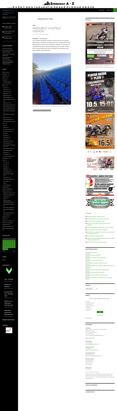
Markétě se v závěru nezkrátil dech (94, 260)
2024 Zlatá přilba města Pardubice (42, 110)
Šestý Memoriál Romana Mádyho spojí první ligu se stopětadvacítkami (8, 62)
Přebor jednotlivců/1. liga (8, 121)
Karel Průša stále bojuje (91, 252)
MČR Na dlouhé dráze (8, 106)
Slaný (88, 310)
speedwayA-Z (5, 224)
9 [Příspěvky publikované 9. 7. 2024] (5, 243)
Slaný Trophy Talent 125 (8, 207)
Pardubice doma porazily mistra (93, 255)
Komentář (4, 80)
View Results (100, 315)
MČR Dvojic (5, 93)
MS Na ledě (5, 181)
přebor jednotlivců (7, 119)
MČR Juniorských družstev (9, 99)
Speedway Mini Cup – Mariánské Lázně (8, 293)
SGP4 (4, 183)
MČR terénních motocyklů (8, 110)
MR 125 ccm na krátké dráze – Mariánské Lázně (8, 303)
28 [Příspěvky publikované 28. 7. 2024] (14, 247)
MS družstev (6, 170)
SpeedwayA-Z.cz (7, 10)
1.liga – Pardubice (8, 279)
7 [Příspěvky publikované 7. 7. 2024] (14, 241)
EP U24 (4, 133)
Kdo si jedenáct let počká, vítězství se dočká (96, 263)
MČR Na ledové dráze (8, 108)
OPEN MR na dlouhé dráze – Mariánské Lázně (8, 312)
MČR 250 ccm (6, 91)
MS (3, 160)
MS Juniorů (5, 177)
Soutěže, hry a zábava (7, 220)
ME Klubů (5, 152)
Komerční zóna (5, 83)
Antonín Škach (45, 34)
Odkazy (4, 259)
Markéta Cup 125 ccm (8, 192)
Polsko (4, 198)
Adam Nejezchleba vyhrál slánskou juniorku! (98, 218)
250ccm (5, 127)
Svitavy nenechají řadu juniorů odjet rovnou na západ (98, 277)
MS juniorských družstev (8, 173)
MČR (3, 85)
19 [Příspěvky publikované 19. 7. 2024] (10, 245)
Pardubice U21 (90, 303)
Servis (34, 25)
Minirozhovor (5, 158)
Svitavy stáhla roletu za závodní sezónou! (97, 242)
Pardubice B (90, 304)
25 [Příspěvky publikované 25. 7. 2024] (9, 247)
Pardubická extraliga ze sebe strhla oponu (95, 257)
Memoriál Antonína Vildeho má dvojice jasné (96, 275)
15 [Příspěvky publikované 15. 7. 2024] (3, 245)
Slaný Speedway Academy (8, 204)
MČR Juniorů (6, 103)
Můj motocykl (5, 187)
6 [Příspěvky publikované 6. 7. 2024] (12, 241)
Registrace (102, 10)
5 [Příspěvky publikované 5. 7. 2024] (10, 241)
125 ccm (5, 162)
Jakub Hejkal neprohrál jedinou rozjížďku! (97, 229)
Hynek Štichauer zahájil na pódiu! (95, 236)
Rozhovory (4, 216)
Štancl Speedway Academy (8, 228)
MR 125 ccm (6, 117)
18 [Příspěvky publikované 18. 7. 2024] (9, 245)
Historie (4, 78)
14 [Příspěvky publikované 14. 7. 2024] (14, 243)
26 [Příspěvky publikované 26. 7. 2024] (10, 247)
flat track (5, 166)
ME (3, 123)
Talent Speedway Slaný (8, 213)
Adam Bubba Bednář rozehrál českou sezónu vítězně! (100, 227)
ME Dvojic (5, 139)
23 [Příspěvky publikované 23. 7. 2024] (5, 247)
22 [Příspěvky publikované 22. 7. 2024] (3, 247)
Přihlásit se (109, 10)
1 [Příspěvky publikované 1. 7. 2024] (3, 241)
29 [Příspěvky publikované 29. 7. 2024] (3, 249)
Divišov (88, 307)
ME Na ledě (5, 154)
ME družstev (6, 137)
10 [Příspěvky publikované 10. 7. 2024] (7, 243)
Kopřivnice (89, 308)
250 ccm (5, 164)
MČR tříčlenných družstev (8, 114)
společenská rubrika (6, 226)
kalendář (5, 87)
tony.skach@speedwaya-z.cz (92, 344)
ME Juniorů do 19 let (7, 148)
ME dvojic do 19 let (7, 141)
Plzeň (88, 301)
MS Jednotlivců (6, 171)
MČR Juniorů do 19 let (8, 104)
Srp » (14, 251)
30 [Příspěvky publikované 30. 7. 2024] (5, 249)
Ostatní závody (5, 191)
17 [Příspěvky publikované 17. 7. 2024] (7, 245)
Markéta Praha (90, 306)
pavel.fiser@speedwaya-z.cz (92, 350)
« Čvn (4, 251)
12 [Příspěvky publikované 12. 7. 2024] (10, 243)
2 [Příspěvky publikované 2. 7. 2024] (5, 241)
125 (4, 125)
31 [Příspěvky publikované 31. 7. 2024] (7, 249)
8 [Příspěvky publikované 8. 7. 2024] (3, 243)
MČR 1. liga (5, 89)
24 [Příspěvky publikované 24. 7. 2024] (7, 247)
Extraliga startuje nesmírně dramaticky (95, 272)
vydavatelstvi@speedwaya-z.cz (96, 335)
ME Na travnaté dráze (8, 156)
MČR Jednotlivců (6, 97)
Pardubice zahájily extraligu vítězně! (96, 216)
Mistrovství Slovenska (8, 194)
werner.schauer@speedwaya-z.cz (93, 355)
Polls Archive (88, 318)
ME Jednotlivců (6, 143)
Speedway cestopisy (6, 222)
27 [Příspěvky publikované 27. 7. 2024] (12, 247)
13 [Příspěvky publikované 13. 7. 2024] (12, 243)
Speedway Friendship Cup (8, 209)
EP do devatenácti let (7, 129)
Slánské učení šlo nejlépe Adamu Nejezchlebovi (97, 269)
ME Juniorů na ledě (7, 150)
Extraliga (4, 74)
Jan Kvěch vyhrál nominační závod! (95, 221)
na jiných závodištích (6, 189)
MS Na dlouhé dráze (7, 179)
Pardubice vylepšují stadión (46, 30)
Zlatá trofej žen (6, 185)
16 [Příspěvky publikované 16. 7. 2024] (5, 245)
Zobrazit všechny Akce (8, 319)
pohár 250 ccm (6, 196)
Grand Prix (4, 76)
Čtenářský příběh (7, 82)
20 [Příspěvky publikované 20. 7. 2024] (12, 245)
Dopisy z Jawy (5, 72)
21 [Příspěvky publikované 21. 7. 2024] (14, 245)
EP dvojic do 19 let (7, 131)
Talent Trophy (6, 214)
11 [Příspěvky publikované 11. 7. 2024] (9, 243)
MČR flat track (6, 95)
